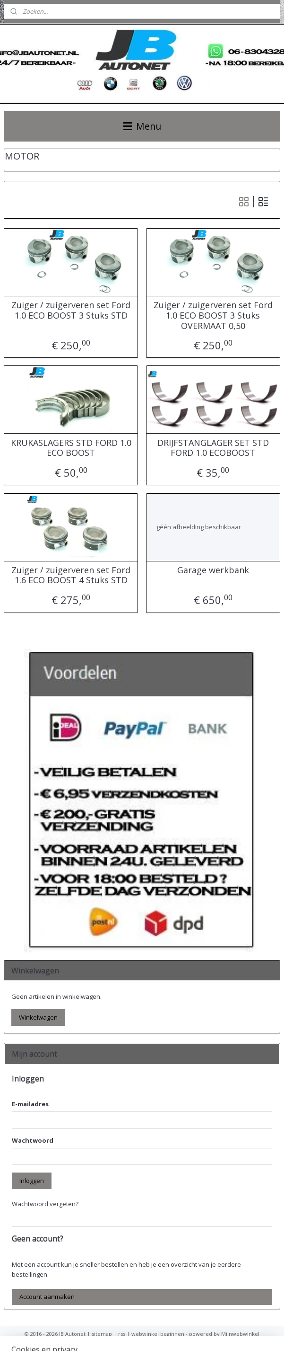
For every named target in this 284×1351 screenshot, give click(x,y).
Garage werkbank (213, 570)
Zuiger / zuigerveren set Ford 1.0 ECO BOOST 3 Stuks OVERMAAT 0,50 (213, 315)
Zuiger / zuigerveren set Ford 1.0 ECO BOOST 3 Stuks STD (70, 310)
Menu (142, 126)
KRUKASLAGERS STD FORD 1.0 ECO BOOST (71, 448)
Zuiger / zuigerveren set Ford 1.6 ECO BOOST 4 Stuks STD (70, 575)
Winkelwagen (38, 1017)
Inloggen (31, 1180)
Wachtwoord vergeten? (45, 1204)
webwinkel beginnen (157, 1333)
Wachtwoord (32, 1140)
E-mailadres (30, 1104)
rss (121, 1333)
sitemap (102, 1333)
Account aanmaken (47, 1296)
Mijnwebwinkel (240, 1333)
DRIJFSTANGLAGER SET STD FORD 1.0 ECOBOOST (213, 448)
